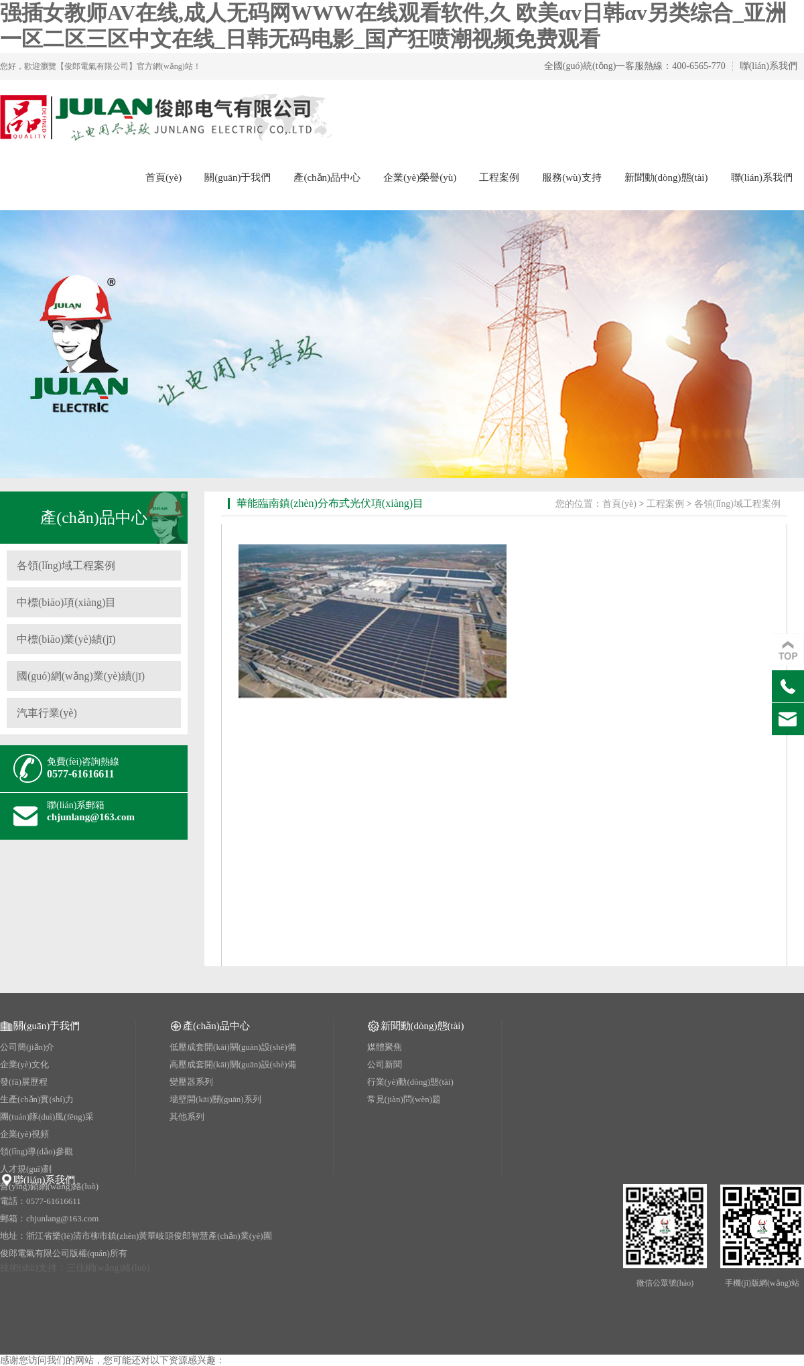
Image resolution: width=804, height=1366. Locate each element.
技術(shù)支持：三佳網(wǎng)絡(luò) (74, 1268)
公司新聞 (384, 1064)
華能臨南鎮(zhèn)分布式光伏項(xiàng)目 (330, 503)
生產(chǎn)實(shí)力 (37, 1099)
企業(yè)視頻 (24, 1134)
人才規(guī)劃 (26, 1169)
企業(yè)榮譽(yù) (419, 177)
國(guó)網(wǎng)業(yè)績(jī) (81, 676)
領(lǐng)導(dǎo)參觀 (36, 1151)
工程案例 (499, 177)
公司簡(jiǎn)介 (27, 1047)
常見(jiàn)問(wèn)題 (404, 1099)
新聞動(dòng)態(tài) (666, 177)
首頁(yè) (163, 177)
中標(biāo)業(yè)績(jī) (66, 639)
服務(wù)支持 (571, 177)
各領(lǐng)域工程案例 (66, 565)
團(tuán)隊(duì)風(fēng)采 (47, 1117)
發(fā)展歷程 (24, 1082)
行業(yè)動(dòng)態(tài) (410, 1082)
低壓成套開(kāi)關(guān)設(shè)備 (232, 1047)
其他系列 (187, 1117)
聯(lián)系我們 (768, 66)
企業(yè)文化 (24, 1064)
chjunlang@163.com (91, 817)
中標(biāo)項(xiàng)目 (66, 602)
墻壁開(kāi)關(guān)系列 (215, 1099)
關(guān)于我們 (237, 177)
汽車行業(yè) (47, 712)
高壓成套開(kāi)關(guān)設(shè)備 (232, 1064)
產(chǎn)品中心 (326, 177)
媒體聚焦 (384, 1047)
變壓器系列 (191, 1082)
